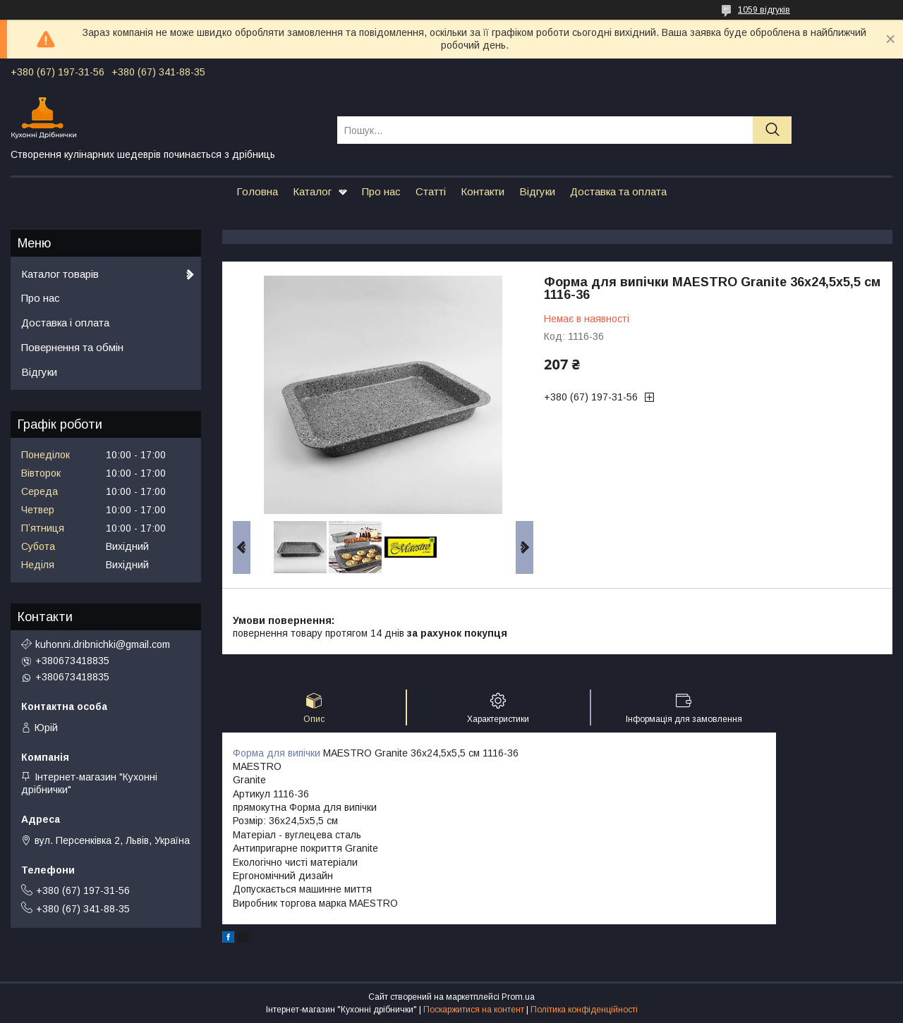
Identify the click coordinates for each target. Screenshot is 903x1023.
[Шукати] (772, 130)
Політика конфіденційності (584, 1010)
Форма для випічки (276, 753)
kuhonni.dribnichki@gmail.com (102, 644)
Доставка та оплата (618, 191)
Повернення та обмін (72, 347)
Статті (431, 191)
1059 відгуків (764, 10)
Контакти (482, 191)
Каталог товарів (60, 274)
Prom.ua (518, 997)
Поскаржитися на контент (473, 1010)
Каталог (312, 191)
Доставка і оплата (65, 323)
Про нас (381, 191)
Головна (257, 191)
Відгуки (537, 191)
